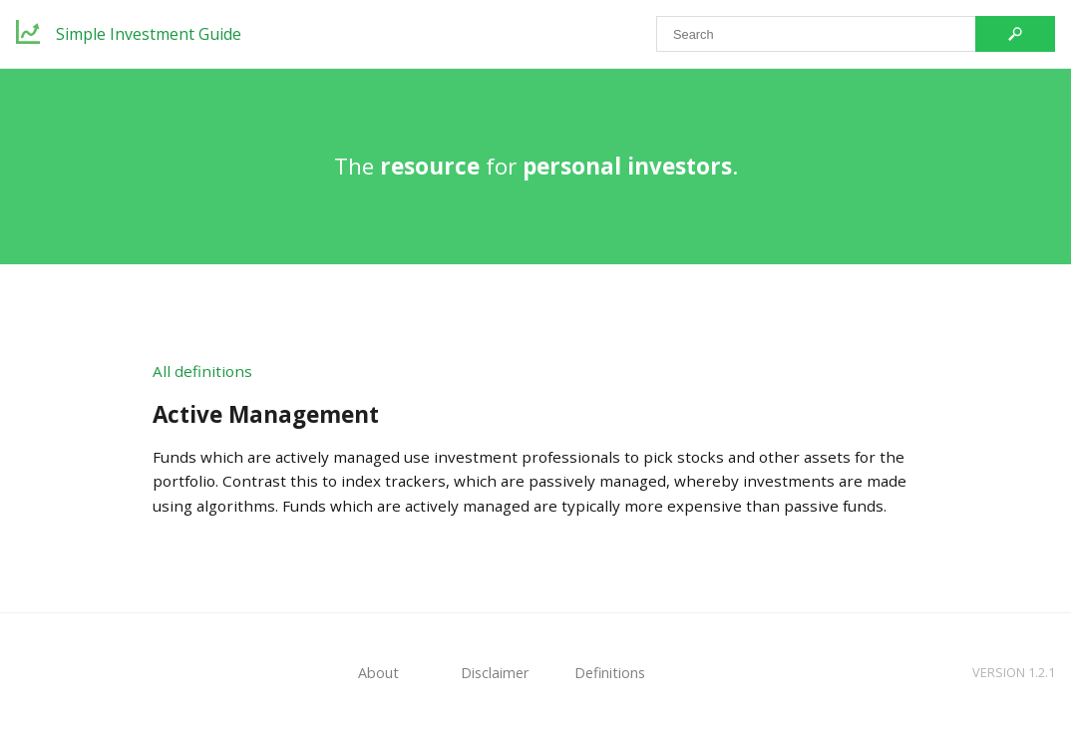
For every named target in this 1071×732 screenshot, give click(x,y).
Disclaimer (495, 672)
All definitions (202, 371)
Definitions (609, 672)
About (378, 672)
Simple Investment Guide (148, 34)
